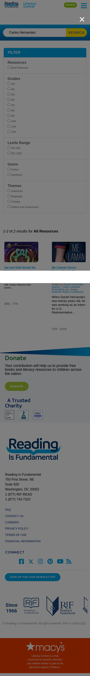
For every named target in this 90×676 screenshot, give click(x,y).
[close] (82, 17)
